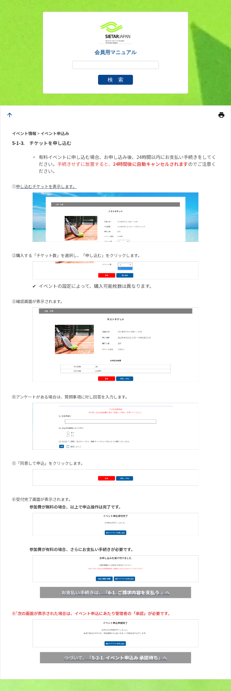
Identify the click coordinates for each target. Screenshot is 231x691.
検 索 (115, 80)
